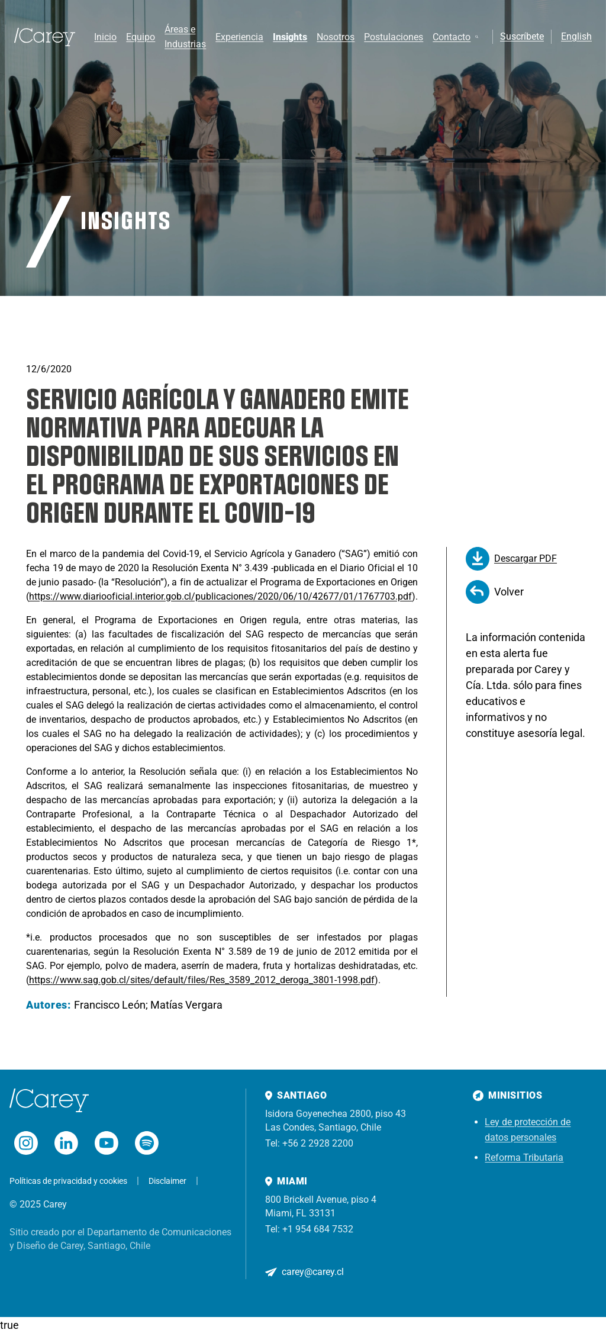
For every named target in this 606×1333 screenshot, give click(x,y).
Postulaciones (393, 37)
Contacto (451, 37)
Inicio (105, 37)
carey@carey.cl (313, 1271)
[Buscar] (476, 37)
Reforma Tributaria (524, 1157)
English (576, 36)
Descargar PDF (511, 559)
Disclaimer (167, 1181)
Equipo (140, 37)
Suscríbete (522, 36)
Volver (495, 592)
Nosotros (335, 37)
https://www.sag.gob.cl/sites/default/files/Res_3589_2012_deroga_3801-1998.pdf (202, 980)
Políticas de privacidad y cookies (68, 1181)
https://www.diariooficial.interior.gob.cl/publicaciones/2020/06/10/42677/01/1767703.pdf (220, 596)
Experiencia (239, 37)
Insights (290, 37)
